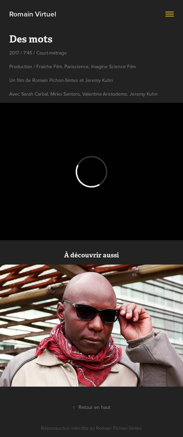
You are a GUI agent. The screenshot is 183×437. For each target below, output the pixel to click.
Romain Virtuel (32, 14)
